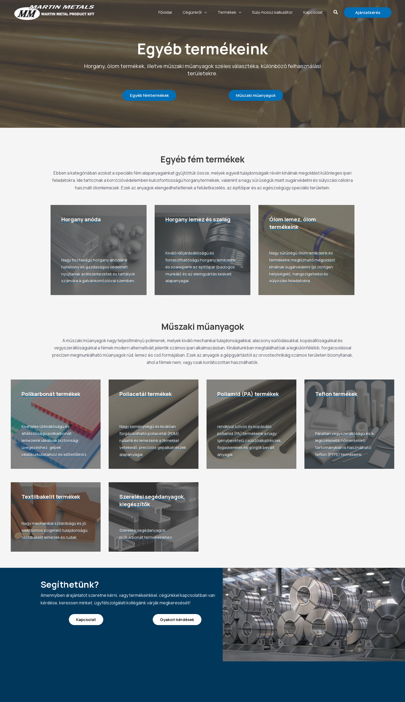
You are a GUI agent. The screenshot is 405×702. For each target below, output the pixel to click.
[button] (335, 12)
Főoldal (184, 12)
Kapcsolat (315, 12)
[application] (219, 12)
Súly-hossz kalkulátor (279, 12)
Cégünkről (209, 12)
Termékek (240, 12)
